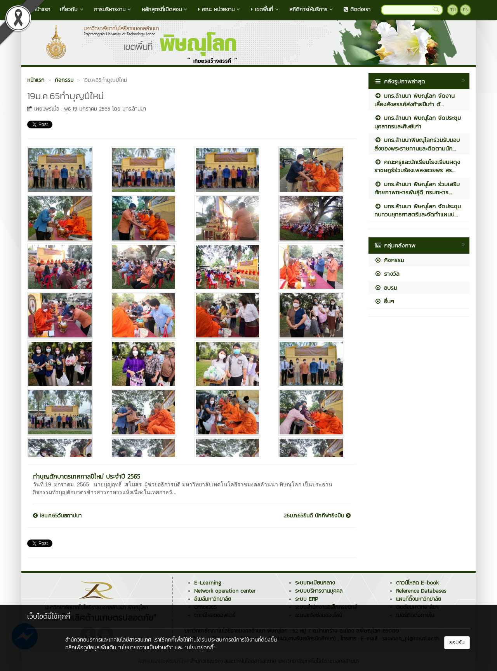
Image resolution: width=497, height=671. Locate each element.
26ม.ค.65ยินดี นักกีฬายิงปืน (317, 516)
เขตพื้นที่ (265, 9)
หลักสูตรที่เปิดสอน (165, 9)
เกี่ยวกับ (72, 9)
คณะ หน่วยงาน (220, 9)
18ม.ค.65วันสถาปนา (57, 516)
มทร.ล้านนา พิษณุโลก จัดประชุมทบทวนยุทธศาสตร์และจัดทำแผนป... (417, 210)
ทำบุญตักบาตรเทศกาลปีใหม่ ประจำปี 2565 (86, 476)
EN (466, 9)
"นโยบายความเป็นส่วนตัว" (145, 647)
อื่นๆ (384, 301)
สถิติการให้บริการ (311, 9)
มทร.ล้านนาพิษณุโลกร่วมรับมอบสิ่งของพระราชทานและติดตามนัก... (417, 143)
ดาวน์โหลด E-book (417, 583)
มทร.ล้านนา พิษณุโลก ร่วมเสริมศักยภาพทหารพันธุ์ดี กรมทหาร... (417, 188)
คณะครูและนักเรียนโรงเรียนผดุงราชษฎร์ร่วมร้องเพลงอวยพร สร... (417, 166)
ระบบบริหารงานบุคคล (318, 591)
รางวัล (387, 273)
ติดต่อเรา (357, 9)
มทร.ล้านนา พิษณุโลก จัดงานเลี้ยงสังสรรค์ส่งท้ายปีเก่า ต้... (414, 99)
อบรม (385, 287)
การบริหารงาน (113, 9)
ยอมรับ (457, 642)
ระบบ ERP (306, 599)
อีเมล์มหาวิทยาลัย (212, 599)
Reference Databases (421, 591)
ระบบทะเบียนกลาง (315, 583)
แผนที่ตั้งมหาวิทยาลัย (418, 599)
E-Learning (207, 583)
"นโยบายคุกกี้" (200, 647)
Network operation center (224, 591)
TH (453, 9)
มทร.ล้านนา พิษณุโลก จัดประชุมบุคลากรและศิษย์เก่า (417, 121)
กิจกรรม (389, 260)
